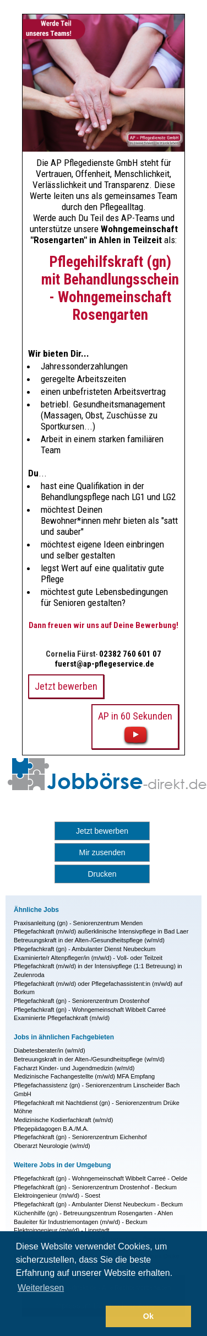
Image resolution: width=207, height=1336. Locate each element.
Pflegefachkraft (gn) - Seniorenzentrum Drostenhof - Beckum (95, 1187)
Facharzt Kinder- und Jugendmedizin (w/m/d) (74, 1068)
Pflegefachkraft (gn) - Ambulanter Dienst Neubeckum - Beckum (98, 1204)
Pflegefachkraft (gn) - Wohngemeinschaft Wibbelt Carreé (90, 1009)
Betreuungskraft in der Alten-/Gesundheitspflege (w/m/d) (89, 940)
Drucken (102, 874)
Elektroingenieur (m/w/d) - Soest (57, 1195)
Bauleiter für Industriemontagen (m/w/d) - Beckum (81, 1222)
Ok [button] (148, 1316)
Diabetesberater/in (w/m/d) (49, 1050)
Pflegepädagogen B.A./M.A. (51, 1128)
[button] (59, 1316)
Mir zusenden (102, 852)
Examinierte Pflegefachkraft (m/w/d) (62, 1018)
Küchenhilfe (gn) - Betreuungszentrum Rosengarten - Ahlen (93, 1213)
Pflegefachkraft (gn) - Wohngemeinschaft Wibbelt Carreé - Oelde (100, 1178)
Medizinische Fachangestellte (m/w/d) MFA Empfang (84, 1076)
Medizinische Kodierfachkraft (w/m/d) (63, 1120)
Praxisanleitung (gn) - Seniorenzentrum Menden (78, 923)
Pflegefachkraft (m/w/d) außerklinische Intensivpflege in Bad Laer (101, 931)
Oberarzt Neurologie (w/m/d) (52, 1145)
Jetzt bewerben (102, 831)
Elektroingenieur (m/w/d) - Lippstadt (62, 1230)
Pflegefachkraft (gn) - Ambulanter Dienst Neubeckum (84, 949)
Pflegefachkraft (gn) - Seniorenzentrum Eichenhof (80, 1137)
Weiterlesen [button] (41, 1287)
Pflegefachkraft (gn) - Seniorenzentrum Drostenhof (81, 1000)
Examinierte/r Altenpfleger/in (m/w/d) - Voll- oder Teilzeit (88, 957)
